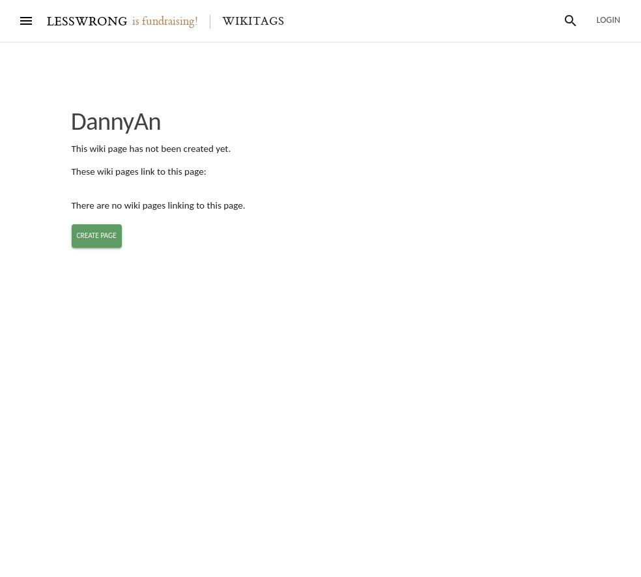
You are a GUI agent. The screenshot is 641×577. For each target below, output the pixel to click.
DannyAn (116, 121)
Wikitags (253, 21)
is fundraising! (165, 21)
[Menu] (26, 21)
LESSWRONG (87, 22)
